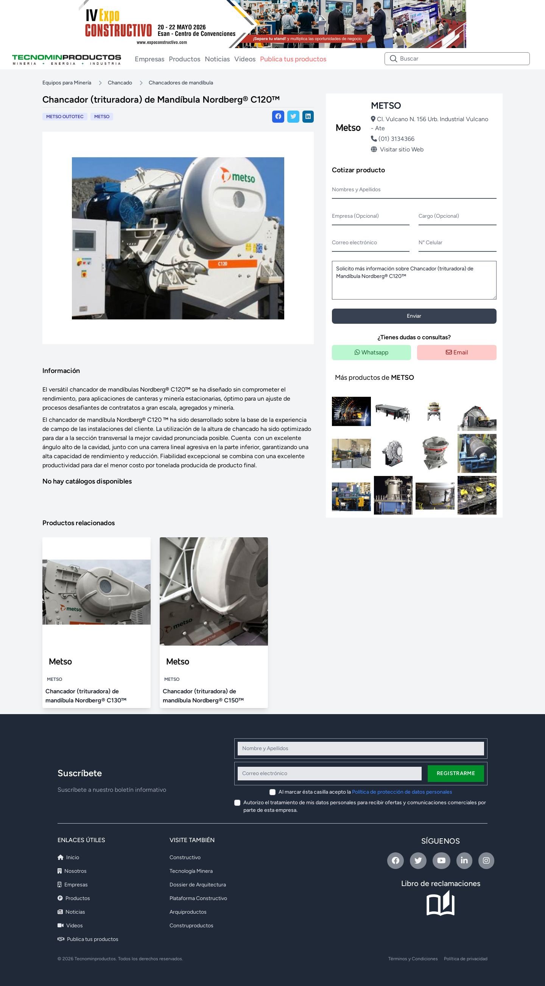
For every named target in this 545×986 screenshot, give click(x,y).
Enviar (414, 316)
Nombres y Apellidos (356, 189)
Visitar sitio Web (397, 149)
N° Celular (430, 242)
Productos (184, 59)
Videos (244, 59)
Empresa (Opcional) (355, 216)
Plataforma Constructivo (198, 898)
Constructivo (185, 857)
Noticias (217, 59)
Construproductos (191, 925)
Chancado (120, 83)
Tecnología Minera (191, 871)
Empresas (149, 59)
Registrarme (456, 773)
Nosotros (72, 871)
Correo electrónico (354, 242)
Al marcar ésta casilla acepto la (365, 792)
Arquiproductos (188, 912)
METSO (101, 116)
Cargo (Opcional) (439, 216)
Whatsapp (371, 352)
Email (457, 352)
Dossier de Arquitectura (198, 884)
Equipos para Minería (66, 83)
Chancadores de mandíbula (181, 83)
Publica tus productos (293, 59)
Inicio (68, 857)
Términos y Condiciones (413, 958)
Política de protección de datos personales (402, 792)
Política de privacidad (465, 958)
